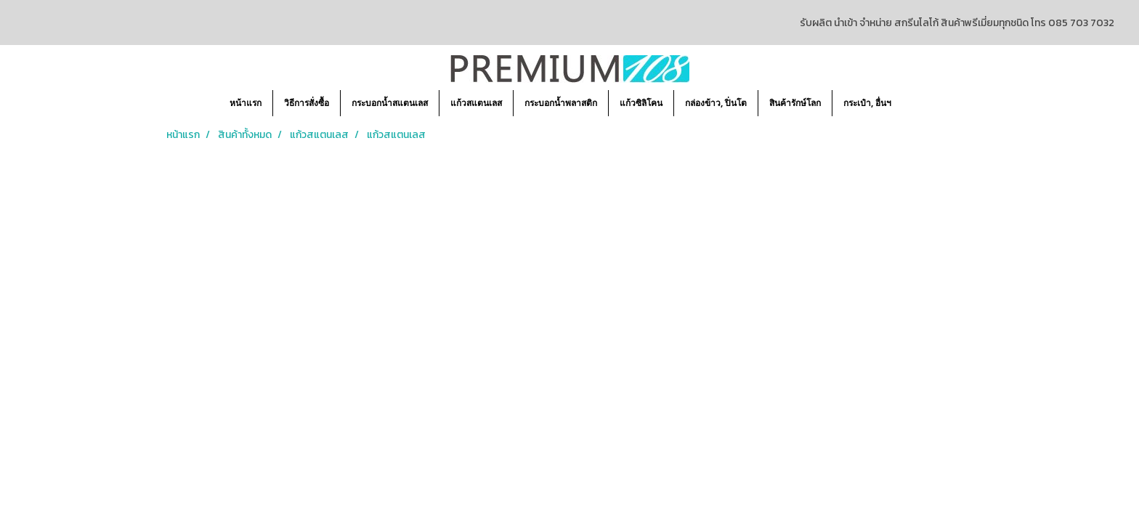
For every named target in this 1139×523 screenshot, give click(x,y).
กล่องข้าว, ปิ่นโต (716, 103)
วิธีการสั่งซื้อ (306, 103)
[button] (915, 103)
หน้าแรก (246, 103)
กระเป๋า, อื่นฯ (867, 103)
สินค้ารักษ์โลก (795, 103)
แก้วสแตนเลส (476, 103)
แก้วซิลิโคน (641, 103)
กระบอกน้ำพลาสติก (560, 103)
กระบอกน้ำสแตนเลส (390, 103)
